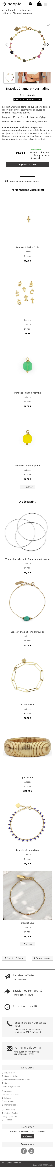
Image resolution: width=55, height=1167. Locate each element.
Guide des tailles (11, 1076)
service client (9, 1073)
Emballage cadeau (12, 1086)
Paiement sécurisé (12, 1094)
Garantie (8, 1083)
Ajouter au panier (27, 164)
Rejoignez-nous (10, 1116)
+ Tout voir (27, 486)
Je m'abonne (28, 1136)
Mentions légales (11, 1105)
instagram (7, 139)
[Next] (47, 44)
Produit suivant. (42, 958)
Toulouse (8, 1120)
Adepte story (9, 1109)
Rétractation (9, 1101)
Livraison (8, 1091)
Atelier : (27, 95)
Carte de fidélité (11, 1113)
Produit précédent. (14, 958)
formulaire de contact (34, 139)
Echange (7, 1098)
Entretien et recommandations (22, 181)
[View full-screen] (48, 25)
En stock (27, 256)
